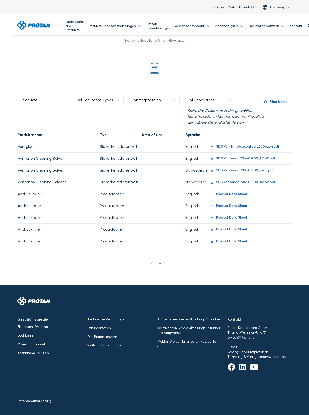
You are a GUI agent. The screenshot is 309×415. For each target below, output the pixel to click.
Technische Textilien (33, 353)
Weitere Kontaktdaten (104, 345)
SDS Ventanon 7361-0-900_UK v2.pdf (242, 158)
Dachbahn (25, 335)
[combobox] (43, 100)
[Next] (164, 263)
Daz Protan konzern (102, 337)
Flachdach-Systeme (32, 327)
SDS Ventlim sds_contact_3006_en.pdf (244, 147)
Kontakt (296, 26)
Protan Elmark (241, 7)
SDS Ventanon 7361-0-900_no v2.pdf (242, 182)
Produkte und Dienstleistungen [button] (115, 26)
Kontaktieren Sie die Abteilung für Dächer (188, 319)
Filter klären (275, 102)
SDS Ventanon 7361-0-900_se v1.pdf (242, 170)
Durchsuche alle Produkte (75, 26)
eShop (219, 7)
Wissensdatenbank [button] (193, 26)
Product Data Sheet (228, 194)
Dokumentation (99, 328)
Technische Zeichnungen (106, 319)
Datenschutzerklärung (34, 401)
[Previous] (146, 263)
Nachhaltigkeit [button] (230, 26)
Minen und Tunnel (31, 344)
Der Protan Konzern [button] (267, 26)
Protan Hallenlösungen (159, 26)
